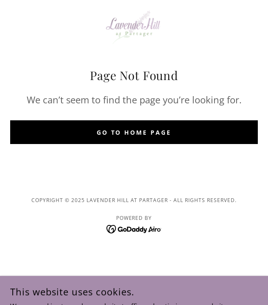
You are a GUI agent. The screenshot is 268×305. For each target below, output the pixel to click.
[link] (134, 27)
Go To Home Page (134, 132)
